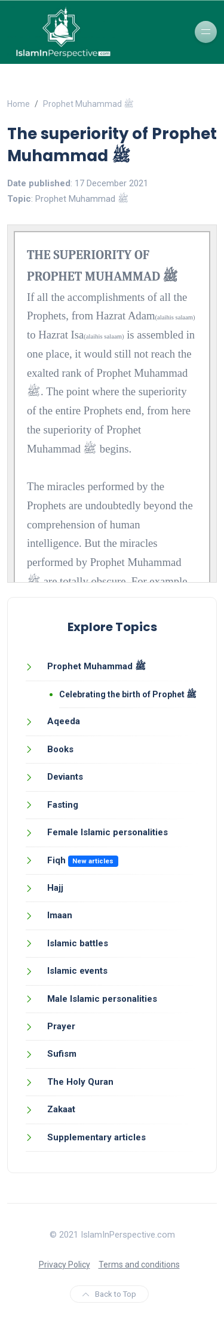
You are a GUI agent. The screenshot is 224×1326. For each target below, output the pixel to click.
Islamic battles (77, 943)
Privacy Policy (64, 1264)
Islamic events (77, 970)
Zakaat (61, 1109)
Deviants (65, 776)
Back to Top (109, 1294)
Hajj (55, 887)
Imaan (59, 915)
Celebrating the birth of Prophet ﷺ (128, 694)
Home (18, 104)
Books (60, 749)
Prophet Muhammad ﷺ (88, 104)
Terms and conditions (139, 1264)
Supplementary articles (96, 1137)
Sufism (61, 1053)
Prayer (61, 1026)
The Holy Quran (80, 1081)
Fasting (62, 804)
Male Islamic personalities (102, 998)
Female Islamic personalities (107, 832)
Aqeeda (63, 721)
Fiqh (56, 860)
